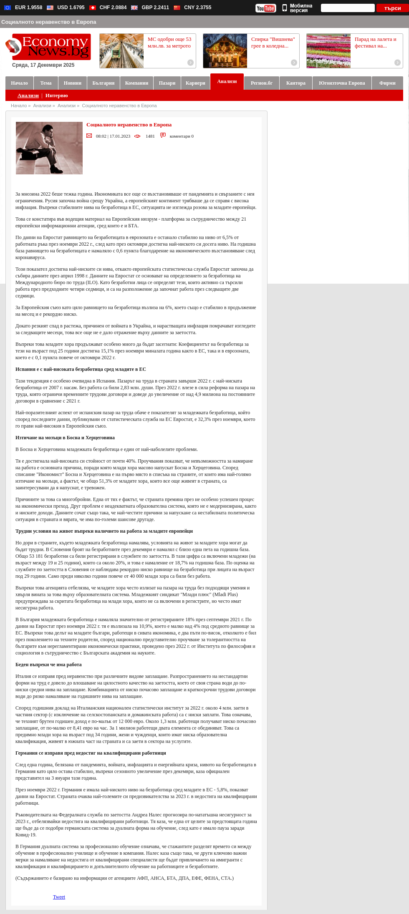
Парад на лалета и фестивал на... (375, 42)
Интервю (56, 95)
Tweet (59, 897)
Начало (19, 105)
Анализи (28, 95)
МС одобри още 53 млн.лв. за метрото (170, 42)
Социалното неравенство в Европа (119, 105)
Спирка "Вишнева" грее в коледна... (273, 42)
